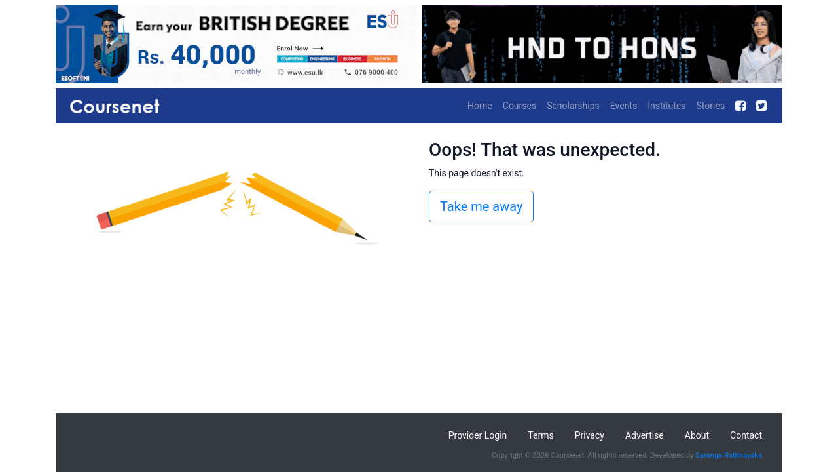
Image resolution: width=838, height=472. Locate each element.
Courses (519, 105)
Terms (540, 435)
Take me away (481, 206)
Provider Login (477, 435)
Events (623, 105)
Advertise (644, 435)
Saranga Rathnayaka (728, 455)
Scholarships (573, 105)
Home (479, 105)
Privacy (589, 435)
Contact (746, 435)
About (697, 435)
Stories (710, 105)
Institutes (666, 105)
